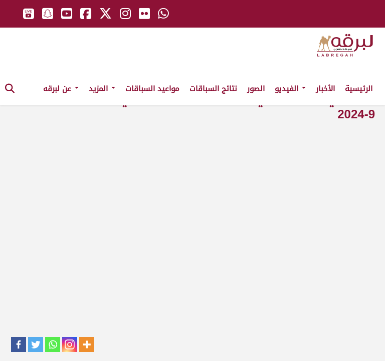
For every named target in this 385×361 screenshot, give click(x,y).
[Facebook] (18, 344)
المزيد (102, 89)
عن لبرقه (61, 89)
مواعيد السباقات (152, 89)
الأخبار (325, 89)
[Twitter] (35, 344)
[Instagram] (69, 344)
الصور (256, 89)
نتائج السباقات (213, 89)
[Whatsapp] (52, 344)
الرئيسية (358, 89)
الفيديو (290, 89)
